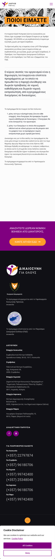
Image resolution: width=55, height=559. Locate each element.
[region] (27, 542)
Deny (27, 553)
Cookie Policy (17, 538)
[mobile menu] (51, 4)
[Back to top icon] (27, 520)
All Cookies (27, 545)
